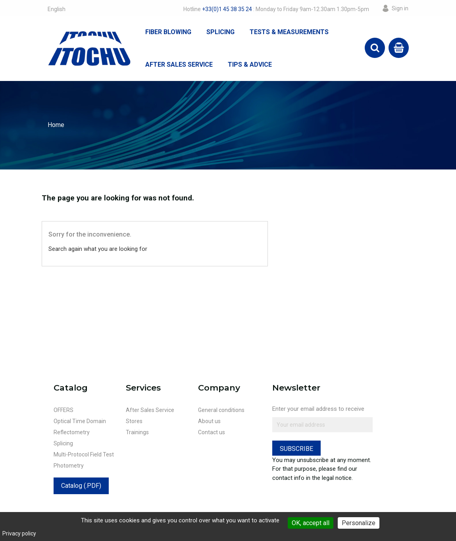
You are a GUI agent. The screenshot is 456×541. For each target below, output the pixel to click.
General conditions (221, 410)
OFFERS (63, 410)
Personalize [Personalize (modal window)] (358, 523)
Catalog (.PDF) (81, 485)
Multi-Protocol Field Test (84, 454)
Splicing (220, 32)
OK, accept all (310, 523)
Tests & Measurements (289, 32)
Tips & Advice (250, 64)
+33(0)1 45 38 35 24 (227, 9)
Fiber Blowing (168, 32)
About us (209, 421)
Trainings (137, 432)
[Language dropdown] (56, 9)
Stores (134, 421)
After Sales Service (179, 64)
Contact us (211, 432)
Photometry (69, 465)
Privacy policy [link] (19, 533)
